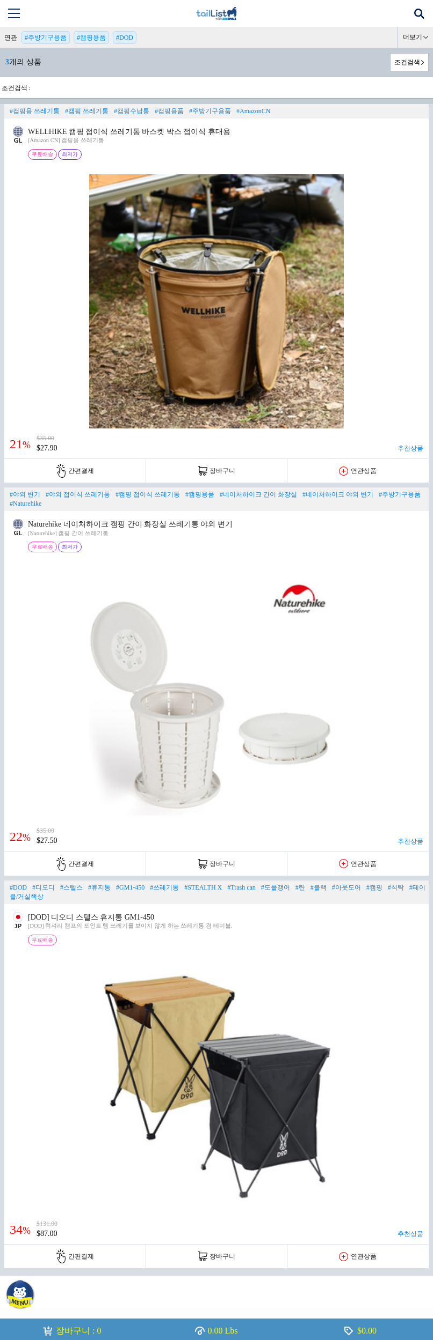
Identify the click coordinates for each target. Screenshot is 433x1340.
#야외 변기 (25, 494)
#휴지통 (99, 887)
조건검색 (407, 62)
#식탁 (396, 887)
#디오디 (43, 887)
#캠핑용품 (91, 37)
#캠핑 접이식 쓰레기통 (148, 494)
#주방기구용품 (46, 37)
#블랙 (319, 887)
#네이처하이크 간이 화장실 (258, 494)
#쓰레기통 (164, 887)
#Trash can (241, 887)
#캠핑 (374, 887)
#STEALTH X (203, 887)
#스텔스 (71, 887)
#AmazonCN (253, 111)
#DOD (124, 37)
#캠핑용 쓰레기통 (35, 111)
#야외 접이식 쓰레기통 (78, 494)
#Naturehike (25, 503)
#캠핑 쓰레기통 (87, 111)
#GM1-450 (130, 887)
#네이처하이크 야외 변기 (337, 494)
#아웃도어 (346, 887)
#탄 (300, 887)
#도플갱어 (275, 887)
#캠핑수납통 (131, 111)
